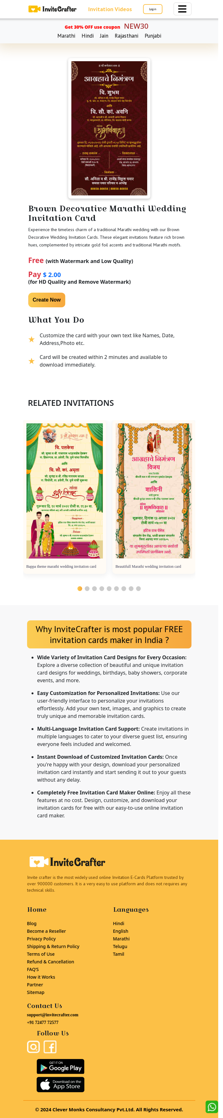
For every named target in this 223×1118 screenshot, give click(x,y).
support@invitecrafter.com (52, 1014)
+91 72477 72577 (43, 1022)
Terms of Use (41, 954)
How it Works (41, 977)
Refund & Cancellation (50, 962)
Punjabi (153, 35)
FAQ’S (33, 969)
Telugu (120, 946)
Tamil (119, 954)
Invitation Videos (110, 9)
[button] (79, 588)
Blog (32, 923)
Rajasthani (126, 35)
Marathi (66, 35)
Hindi (88, 35)
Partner (35, 985)
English (120, 931)
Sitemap (36, 992)
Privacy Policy (41, 939)
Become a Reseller (46, 931)
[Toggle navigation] (182, 9)
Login (152, 9)
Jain (104, 35)
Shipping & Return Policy (53, 946)
